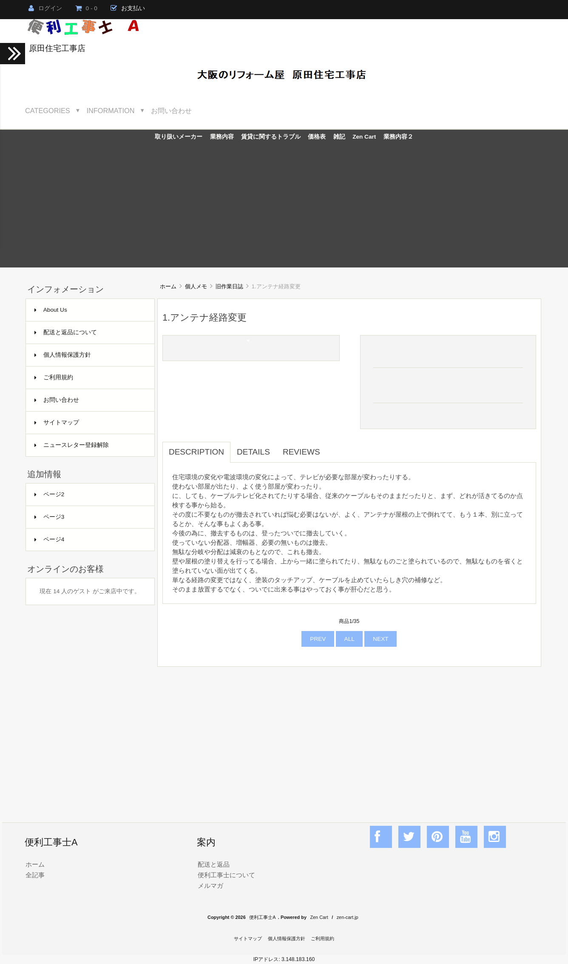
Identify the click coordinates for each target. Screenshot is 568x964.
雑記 (339, 137)
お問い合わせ (171, 110)
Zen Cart (364, 137)
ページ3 (49, 517)
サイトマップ (56, 422)
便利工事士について (226, 875)
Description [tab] (196, 451)
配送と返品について (65, 332)
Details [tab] (253, 451)
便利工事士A (262, 917)
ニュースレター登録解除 (71, 445)
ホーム (168, 286)
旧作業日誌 (229, 286)
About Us (50, 310)
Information (111, 110)
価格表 (317, 137)
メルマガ (210, 885)
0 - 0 (86, 8)
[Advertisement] (284, 207)
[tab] (333, 447)
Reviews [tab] (301, 451)
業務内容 (222, 137)
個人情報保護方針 (62, 355)
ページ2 (49, 494)
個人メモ (196, 286)
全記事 (35, 875)
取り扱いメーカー (178, 137)
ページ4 (49, 539)
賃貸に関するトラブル (271, 137)
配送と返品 (214, 864)
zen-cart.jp (347, 917)
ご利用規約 (53, 377)
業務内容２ (398, 137)
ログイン (45, 8)
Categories (47, 110)
